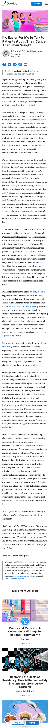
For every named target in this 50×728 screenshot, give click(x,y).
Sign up (32, 723)
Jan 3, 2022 (16, 57)
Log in (17, 723)
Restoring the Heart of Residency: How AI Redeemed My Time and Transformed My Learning (25, 681)
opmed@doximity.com (14, 579)
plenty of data (37, 292)
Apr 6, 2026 (16, 643)
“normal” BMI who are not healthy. (23, 306)
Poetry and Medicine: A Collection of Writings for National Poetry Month (25, 631)
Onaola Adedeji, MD (25, 691)
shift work (6, 347)
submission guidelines (26, 576)
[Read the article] (25, 610)
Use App (36, 4)
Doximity (25, 639)
